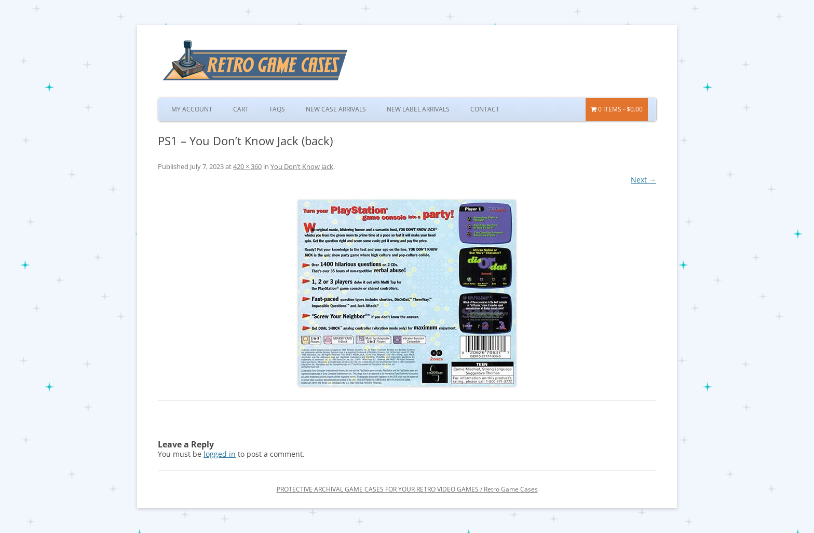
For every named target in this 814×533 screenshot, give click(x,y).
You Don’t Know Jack (301, 166)
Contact (484, 109)
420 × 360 (247, 166)
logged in (220, 454)
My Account (191, 109)
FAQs (277, 109)
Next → (643, 180)
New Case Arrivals (336, 109)
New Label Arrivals (418, 109)
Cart (241, 109)
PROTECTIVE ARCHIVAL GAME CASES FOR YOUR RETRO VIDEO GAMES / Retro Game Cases (407, 489)
